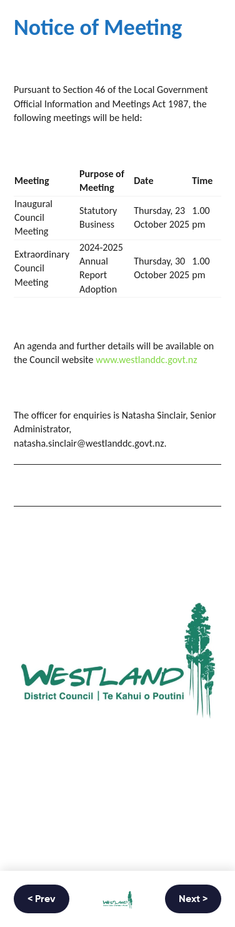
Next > (193, 900)
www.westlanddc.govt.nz (146, 360)
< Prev (42, 900)
